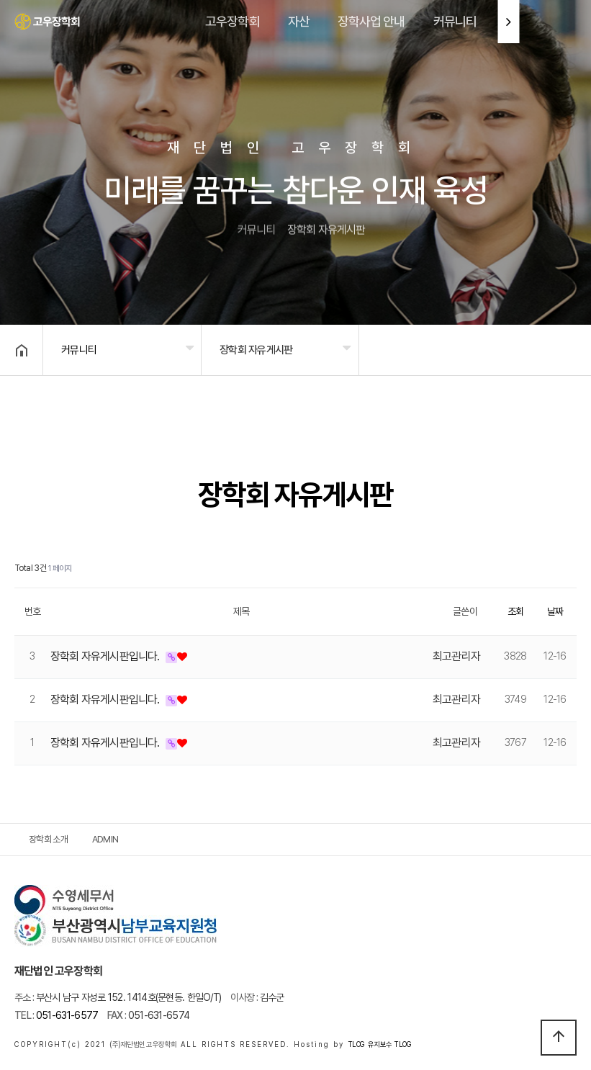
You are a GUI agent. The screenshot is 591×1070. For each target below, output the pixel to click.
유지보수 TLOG (389, 1044)
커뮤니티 (455, 21)
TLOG (356, 1044)
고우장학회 (232, 21)
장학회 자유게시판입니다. (106, 656)
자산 (299, 21)
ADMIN (105, 839)
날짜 (555, 611)
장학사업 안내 (371, 21)
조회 (515, 611)
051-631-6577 (56, 1015)
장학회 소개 (48, 839)
